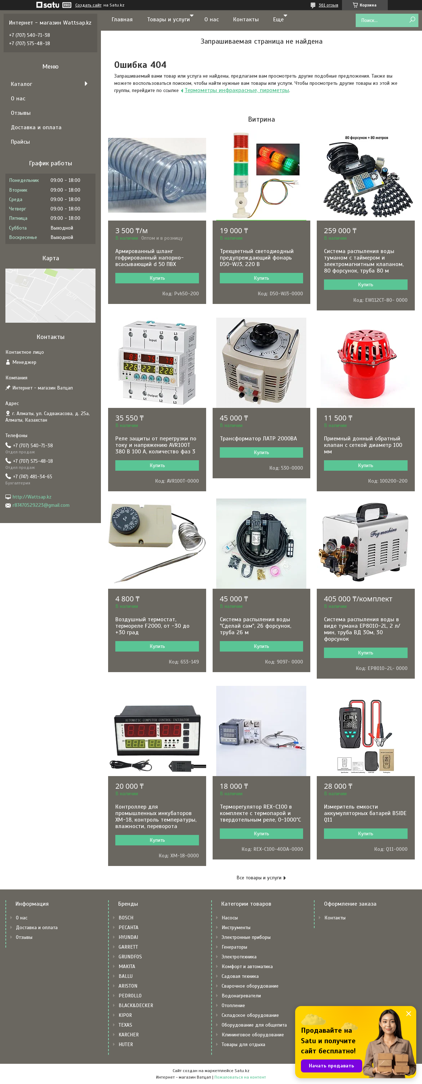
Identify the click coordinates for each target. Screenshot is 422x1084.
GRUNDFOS (130, 957)
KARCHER (129, 1035)
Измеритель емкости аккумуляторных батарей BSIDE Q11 (365, 813)
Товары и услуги (168, 19)
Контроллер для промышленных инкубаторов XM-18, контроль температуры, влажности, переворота (155, 817)
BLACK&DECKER (136, 1005)
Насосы (230, 918)
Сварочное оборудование (250, 986)
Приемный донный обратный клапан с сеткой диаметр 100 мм (363, 445)
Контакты (246, 19)
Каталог (21, 84)
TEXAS (125, 1025)
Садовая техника (240, 976)
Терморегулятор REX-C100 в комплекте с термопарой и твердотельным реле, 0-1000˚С (260, 813)
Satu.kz (242, 1070)
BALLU (126, 976)
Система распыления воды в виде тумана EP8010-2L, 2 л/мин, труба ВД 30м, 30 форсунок (362, 629)
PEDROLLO (130, 996)
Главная (122, 19)
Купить (157, 278)
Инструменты (236, 927)
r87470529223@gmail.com (41, 505)
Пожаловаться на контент (240, 1077)
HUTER (126, 1044)
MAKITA (127, 966)
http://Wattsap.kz (32, 497)
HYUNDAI (128, 937)
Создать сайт (88, 5)
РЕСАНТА (128, 927)
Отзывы (21, 113)
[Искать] (412, 20)
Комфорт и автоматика (247, 966)
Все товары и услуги (258, 878)
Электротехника (239, 957)
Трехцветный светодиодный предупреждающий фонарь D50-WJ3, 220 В (257, 257)
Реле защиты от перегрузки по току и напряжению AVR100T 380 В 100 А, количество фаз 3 (155, 445)
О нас (211, 19)
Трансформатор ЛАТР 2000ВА (258, 438)
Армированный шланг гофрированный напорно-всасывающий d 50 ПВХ (149, 257)
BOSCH (126, 918)
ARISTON (128, 986)
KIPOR (125, 1015)
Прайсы (20, 141)
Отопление (233, 1005)
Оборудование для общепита (254, 1025)
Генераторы (234, 947)
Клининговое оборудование (253, 1035)
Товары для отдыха (243, 1044)
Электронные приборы (246, 937)
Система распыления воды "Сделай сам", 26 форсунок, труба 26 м (255, 626)
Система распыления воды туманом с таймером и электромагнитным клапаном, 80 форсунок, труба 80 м (364, 261)
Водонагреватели (241, 996)
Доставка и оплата (36, 127)
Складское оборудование (250, 1015)
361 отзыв (328, 5)
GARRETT (128, 947)
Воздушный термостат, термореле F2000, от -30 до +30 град (152, 626)
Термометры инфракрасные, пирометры (237, 90)
